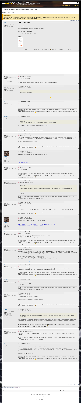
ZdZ (4, 101)
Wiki (75, 5)
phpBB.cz (43, 396)
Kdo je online (5, 386)
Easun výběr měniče (8, 12)
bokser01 (5, 309)
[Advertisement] (40, 63)
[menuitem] (19, 9)
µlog (78, 5)
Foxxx (5, 22)
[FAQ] (61, 391)
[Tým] (64, 391)
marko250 (5, 156)
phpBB (37, 394)
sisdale (5, 247)
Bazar (70, 5)
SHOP (66, 5)
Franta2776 (6, 116)
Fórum (62, 5)
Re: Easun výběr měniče (24, 75)
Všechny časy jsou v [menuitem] (72, 390)
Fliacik (21, 76)
